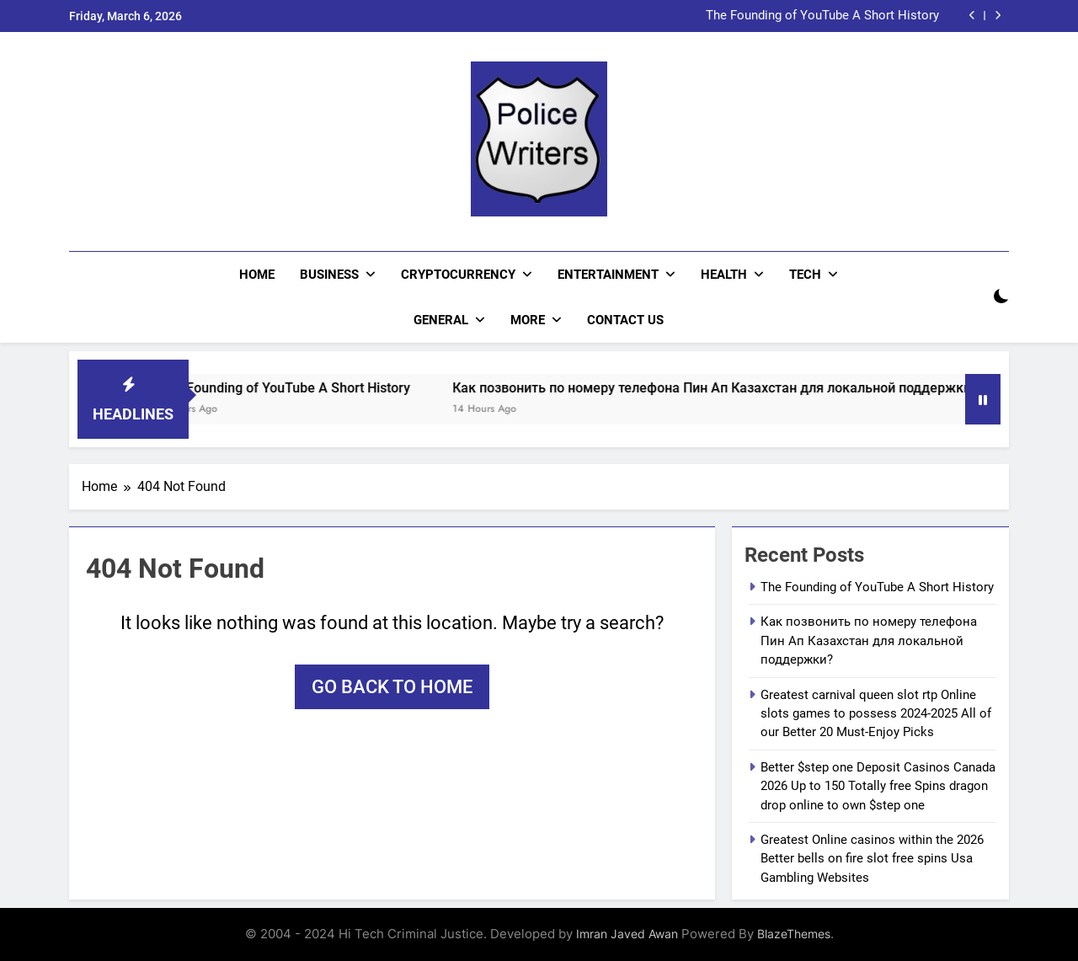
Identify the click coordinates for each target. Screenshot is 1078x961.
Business (329, 274)
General (441, 320)
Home (257, 274)
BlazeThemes (793, 933)
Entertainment (608, 274)
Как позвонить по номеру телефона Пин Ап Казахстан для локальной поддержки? (727, 388)
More (527, 320)
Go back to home (392, 686)
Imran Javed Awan (627, 933)
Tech (805, 274)
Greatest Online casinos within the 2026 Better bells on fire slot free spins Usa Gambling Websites (872, 858)
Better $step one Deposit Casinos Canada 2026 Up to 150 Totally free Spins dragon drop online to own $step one (877, 786)
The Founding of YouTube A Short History (822, 16)
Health (724, 274)
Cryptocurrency (458, 274)
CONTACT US (625, 320)
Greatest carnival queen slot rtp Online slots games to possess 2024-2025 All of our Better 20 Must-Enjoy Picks (875, 713)
